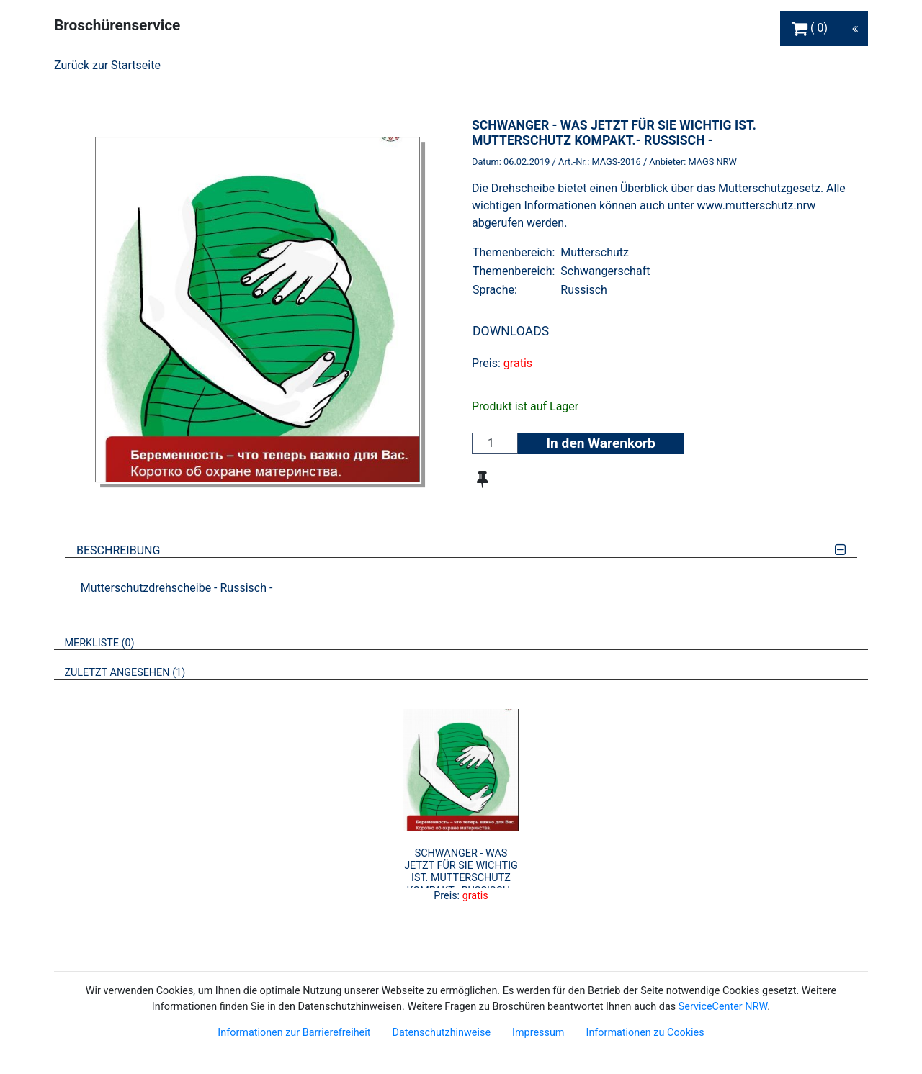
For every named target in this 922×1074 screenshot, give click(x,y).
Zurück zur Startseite (107, 65)
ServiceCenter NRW (723, 1007)
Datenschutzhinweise (441, 1032)
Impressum (538, 1032)
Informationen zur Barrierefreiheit (294, 1032)
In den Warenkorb (600, 443)
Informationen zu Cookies (645, 1032)
